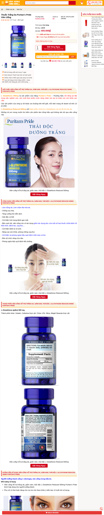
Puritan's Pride (39, 23)
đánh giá (54, 18)
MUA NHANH (51, 513)
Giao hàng (7, 67)
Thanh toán (16, 67)
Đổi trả (6, 65)
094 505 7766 (97, 3)
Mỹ (54, 23)
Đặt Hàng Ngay (53, 53)
